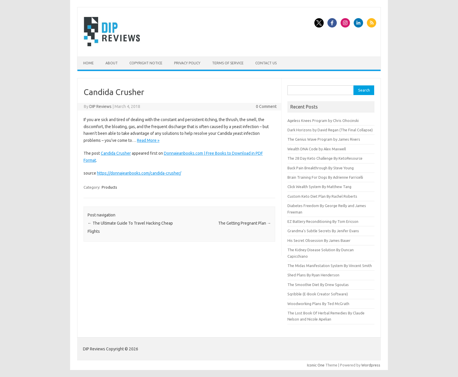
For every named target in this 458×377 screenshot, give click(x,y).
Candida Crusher (116, 153)
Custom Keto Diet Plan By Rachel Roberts (322, 196)
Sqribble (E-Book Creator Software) (317, 294)
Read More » (148, 140)
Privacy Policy (187, 63)
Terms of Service (228, 63)
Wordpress (370, 365)
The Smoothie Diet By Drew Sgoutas (318, 285)
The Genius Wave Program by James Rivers (323, 139)
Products (109, 187)
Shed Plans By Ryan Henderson (313, 275)
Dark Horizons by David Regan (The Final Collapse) (330, 130)
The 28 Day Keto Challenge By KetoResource (324, 158)
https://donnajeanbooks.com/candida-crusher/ (139, 173)
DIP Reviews (100, 106)
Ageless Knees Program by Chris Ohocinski (323, 120)
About (111, 63)
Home (88, 63)
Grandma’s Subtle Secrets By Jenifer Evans (323, 231)
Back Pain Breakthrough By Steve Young (320, 168)
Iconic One (316, 365)
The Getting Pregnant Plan (244, 223)
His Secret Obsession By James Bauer (319, 240)
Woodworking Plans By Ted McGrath (318, 304)
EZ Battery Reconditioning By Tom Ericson (322, 221)
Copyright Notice (145, 63)
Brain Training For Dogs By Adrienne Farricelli (325, 177)
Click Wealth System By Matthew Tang (319, 187)
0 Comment (266, 106)
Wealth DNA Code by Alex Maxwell (316, 149)
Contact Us (266, 63)
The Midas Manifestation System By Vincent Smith (329, 266)
